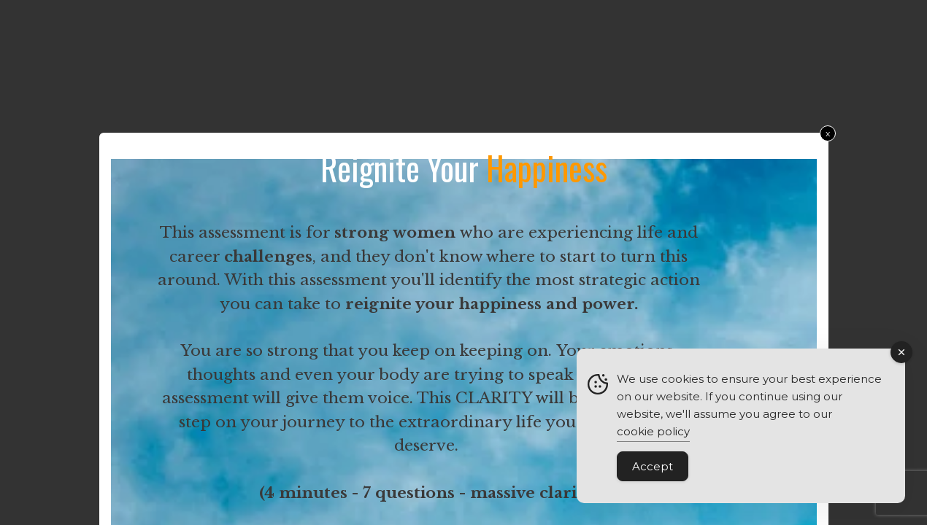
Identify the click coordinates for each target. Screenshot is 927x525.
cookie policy (653, 432)
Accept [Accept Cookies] (652, 467)
